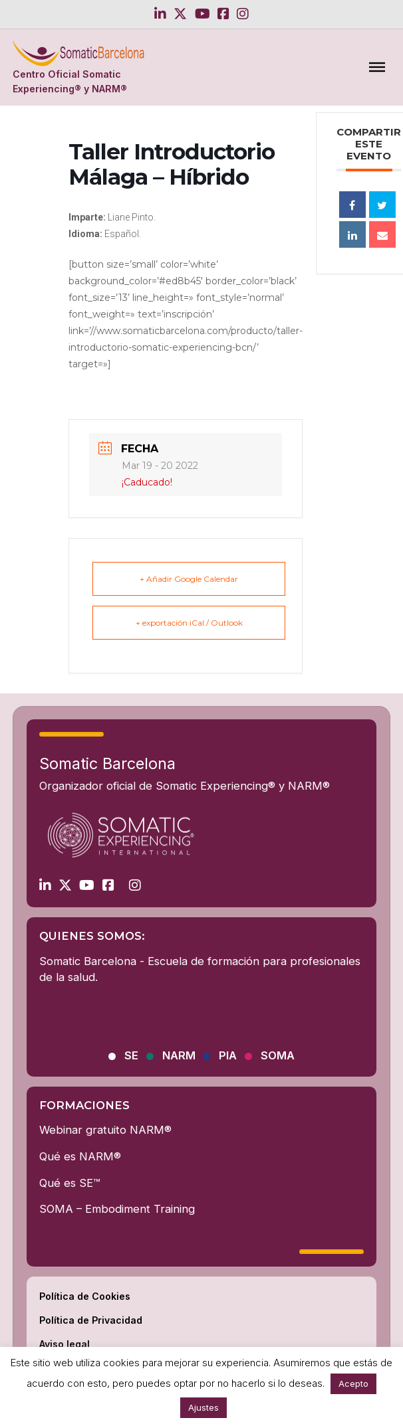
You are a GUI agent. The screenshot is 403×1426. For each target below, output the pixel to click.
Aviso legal (64, 1344)
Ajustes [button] (203, 1407)
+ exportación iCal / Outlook (189, 623)
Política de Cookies (84, 1296)
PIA (228, 1055)
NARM (179, 1055)
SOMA (278, 1055)
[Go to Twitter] (180, 14)
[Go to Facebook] (223, 14)
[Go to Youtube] (202, 14)
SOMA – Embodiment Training (117, 1208)
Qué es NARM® (80, 1156)
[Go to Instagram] (243, 14)
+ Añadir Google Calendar (189, 579)
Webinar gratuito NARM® (105, 1129)
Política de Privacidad (90, 1320)
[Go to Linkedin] (160, 14)
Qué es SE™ (69, 1183)
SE (131, 1055)
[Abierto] (377, 67)
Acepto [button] (353, 1383)
